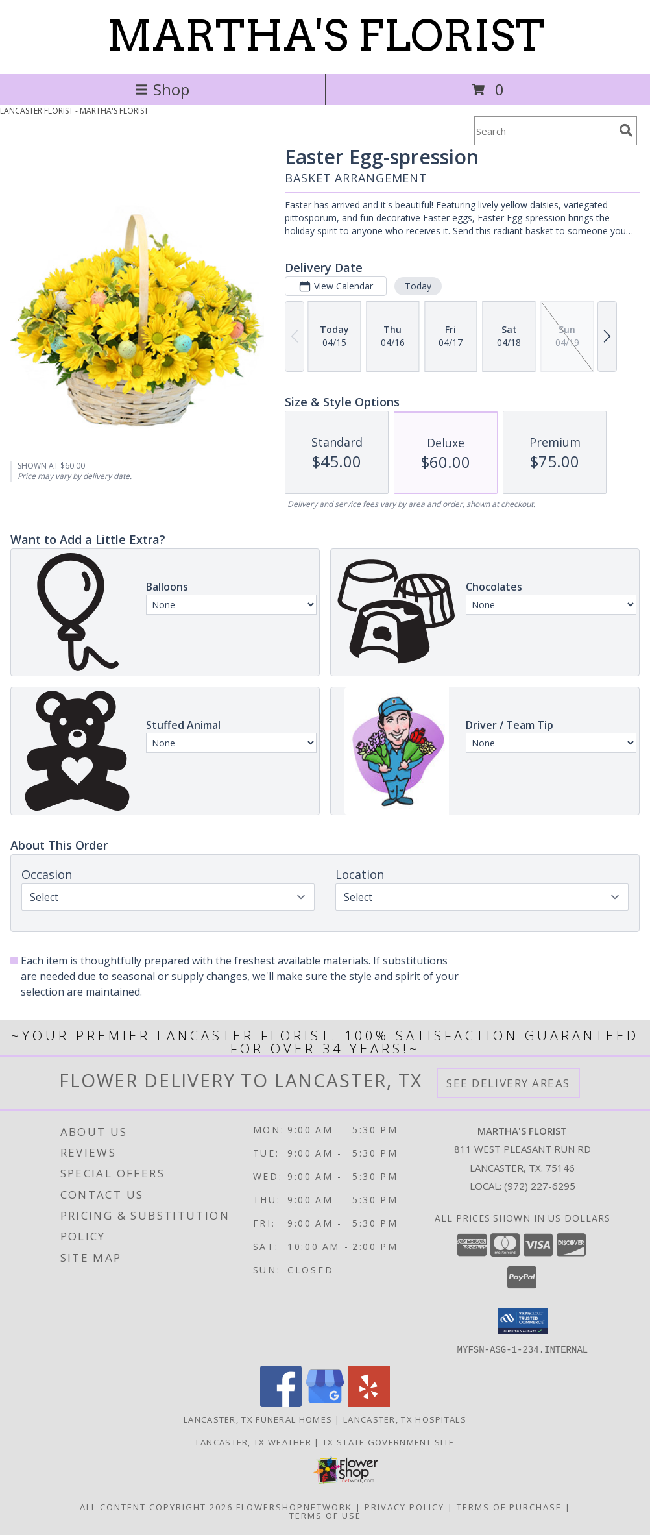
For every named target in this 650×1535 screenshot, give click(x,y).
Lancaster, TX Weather (253, 1441)
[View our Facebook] (281, 1403)
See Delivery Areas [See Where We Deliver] (508, 1082)
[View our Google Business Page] (325, 1403)
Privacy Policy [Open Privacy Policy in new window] (404, 1506)
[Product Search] (544, 131)
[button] (523, 1321)
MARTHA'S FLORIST (325, 35)
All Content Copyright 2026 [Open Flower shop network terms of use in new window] (156, 1506)
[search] (626, 130)
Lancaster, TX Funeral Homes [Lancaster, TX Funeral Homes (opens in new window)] (258, 1419)
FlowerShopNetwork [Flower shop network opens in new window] (294, 1506)
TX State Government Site (388, 1441)
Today (418, 286)
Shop (162, 89)
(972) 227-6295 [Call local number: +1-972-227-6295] (539, 1185)
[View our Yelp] (369, 1403)
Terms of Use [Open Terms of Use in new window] (325, 1515)
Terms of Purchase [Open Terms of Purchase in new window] (509, 1506)
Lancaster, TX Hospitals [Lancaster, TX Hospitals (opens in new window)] (404, 1419)
